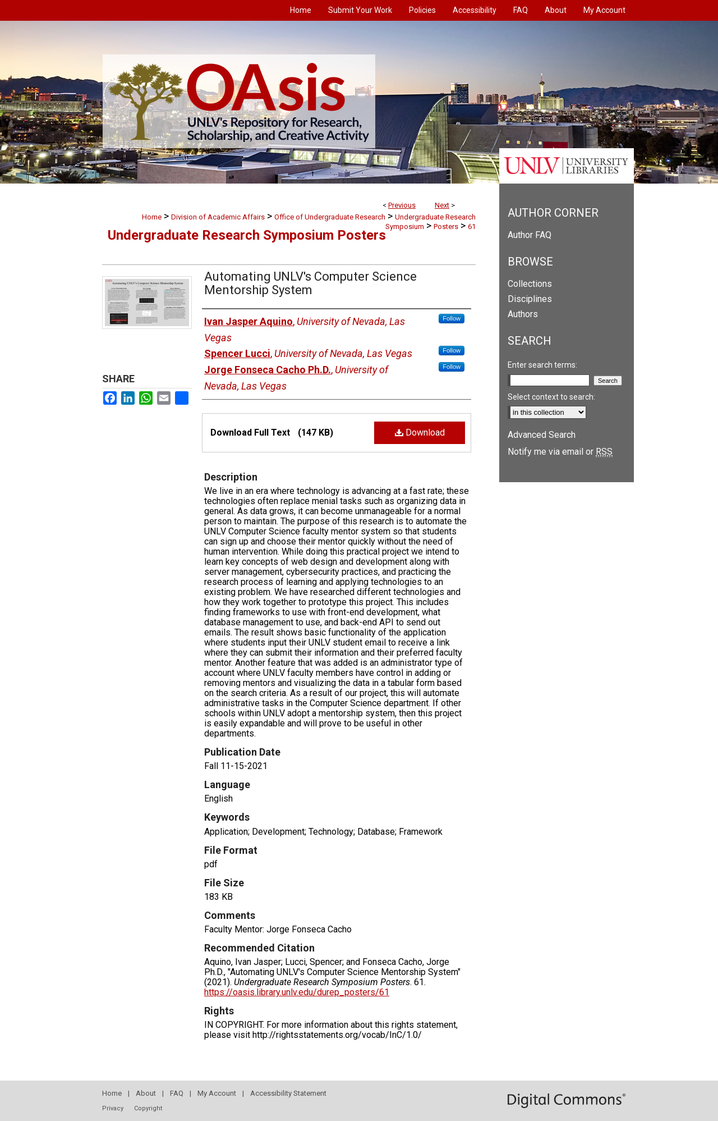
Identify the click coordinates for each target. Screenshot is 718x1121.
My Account (216, 1093)
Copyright (148, 1108)
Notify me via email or (560, 451)
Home (152, 217)
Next (442, 205)
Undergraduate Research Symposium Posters (247, 235)
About (146, 1093)
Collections (530, 283)
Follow (452, 318)
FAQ (176, 1093)
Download (420, 432)
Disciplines (530, 299)
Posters (446, 226)
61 (472, 226)
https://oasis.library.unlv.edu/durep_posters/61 (296, 992)
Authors (523, 314)
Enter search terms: (542, 364)
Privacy (112, 1108)
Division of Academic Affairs (218, 217)
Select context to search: (551, 396)
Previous (402, 205)
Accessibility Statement (288, 1093)
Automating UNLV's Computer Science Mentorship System (310, 283)
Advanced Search (542, 434)
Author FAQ (529, 235)
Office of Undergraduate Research (329, 217)
